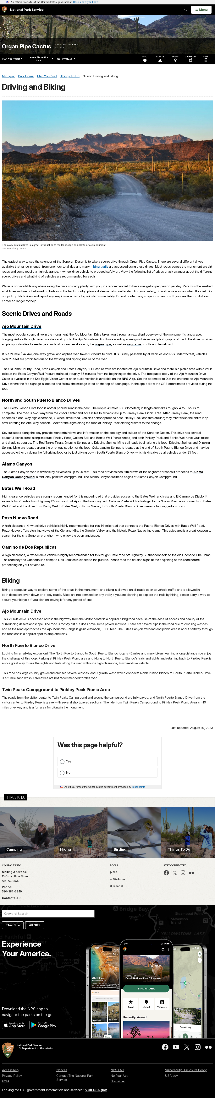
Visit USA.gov (96, 1101)
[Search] (48, 924)
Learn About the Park (41, 59)
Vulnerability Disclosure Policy (186, 1081)
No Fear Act (119, 1086)
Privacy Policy (12, 1086)
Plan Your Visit (12, 58)
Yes (68, 761)
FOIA (5, 1092)
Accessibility (10, 1081)
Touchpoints (138, 786)
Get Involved (66, 58)
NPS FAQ (117, 1081)
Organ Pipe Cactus (26, 46)
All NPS (34, 936)
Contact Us (10, 909)
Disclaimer (118, 1092)
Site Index (117, 889)
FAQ (113, 883)
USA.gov (171, 1086)
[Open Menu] (201, 10)
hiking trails (100, 266)
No (68, 772)
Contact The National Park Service (74, 1088)
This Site (13, 936)
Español (116, 896)
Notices (61, 1081)
